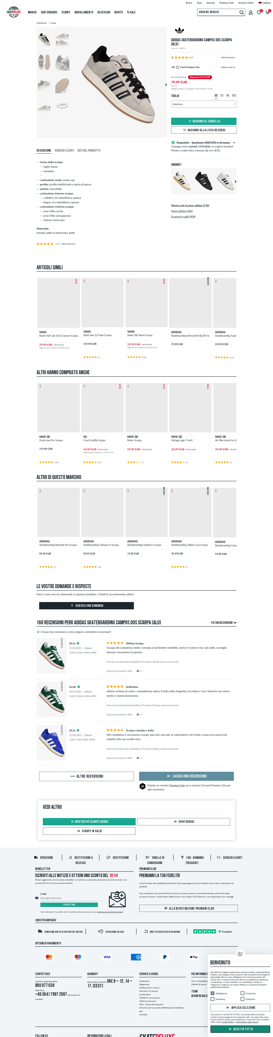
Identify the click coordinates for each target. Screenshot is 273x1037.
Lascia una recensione (186, 777)
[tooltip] (234, 67)
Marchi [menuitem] (32, 12)
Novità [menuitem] (118, 12)
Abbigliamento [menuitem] (84, 12)
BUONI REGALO (199, 996)
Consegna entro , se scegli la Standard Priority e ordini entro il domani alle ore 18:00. (203, 146)
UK (227, 95)
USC (234, 95)
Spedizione (43, 858)
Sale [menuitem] (131, 12)
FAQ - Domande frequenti (151, 1005)
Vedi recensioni (228, 57)
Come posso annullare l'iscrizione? (110, 912)
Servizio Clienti (229, 858)
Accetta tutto (240, 1029)
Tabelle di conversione (149, 998)
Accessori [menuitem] (104, 12)
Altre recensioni (86, 777)
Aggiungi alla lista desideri (203, 130)
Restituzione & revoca (149, 988)
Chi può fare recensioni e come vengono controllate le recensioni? (74, 632)
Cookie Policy (228, 1022)
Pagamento (144, 984)
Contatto (143, 1015)
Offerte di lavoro (198, 984)
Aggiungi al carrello (204, 121)
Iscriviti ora (69, 905)
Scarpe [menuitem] (65, 12)
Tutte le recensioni (147, 1001)
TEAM (194, 992)
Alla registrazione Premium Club (188, 909)
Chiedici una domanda (86, 606)
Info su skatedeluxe (200, 981)
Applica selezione (240, 1008)
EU (221, 95)
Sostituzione (117, 858)
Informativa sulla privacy (247, 1022)
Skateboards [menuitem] (49, 12)
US (216, 95)
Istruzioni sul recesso (148, 991)
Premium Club (177, 785)
